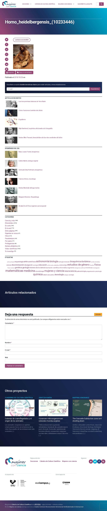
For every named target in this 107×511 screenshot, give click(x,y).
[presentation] (53, 104)
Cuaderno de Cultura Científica (19, 398)
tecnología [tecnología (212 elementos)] (59, 274)
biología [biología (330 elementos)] (54, 261)
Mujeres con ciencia (69, 461)
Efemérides (9, 223)
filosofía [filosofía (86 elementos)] (92, 265)
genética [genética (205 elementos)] (18, 267)
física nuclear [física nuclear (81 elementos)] (11, 268)
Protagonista (9, 244)
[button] (6, 39)
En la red (8, 228)
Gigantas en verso (11, 233)
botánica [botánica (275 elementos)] (86, 261)
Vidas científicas (11, 249)
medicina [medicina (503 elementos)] (29, 270)
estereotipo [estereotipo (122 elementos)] (63, 265)
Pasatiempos (10, 238)
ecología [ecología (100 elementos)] (35, 265)
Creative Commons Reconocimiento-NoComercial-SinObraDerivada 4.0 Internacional (58, 507)
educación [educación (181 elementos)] (42, 265)
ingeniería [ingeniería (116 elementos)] (71, 268)
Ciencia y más (10, 221)
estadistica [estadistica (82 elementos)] (56, 265)
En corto (8, 226)
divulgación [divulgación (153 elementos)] (28, 265)
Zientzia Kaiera (45, 398)
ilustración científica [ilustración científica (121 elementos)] (52, 268)
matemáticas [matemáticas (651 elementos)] (14, 270)
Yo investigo (9, 251)
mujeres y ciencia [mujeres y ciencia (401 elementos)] (54, 270)
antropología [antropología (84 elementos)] (10, 262)
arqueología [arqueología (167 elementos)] (19, 262)
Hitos (7, 236)
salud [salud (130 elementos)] (45, 275)
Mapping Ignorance (81, 398)
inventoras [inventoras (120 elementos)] (89, 268)
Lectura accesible (22, 40)
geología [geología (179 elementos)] (25, 267)
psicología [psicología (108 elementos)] (98, 271)
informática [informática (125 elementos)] (63, 268)
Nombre (8, 342)
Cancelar (98, 314)
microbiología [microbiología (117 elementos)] (39, 271)
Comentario (9, 323)
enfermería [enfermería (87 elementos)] (50, 265)
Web (6, 357)
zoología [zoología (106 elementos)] (71, 275)
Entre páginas (10, 231)
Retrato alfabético (11, 246)
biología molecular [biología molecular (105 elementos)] (64, 262)
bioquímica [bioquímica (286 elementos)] (75, 261)
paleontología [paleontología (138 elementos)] (81, 271)
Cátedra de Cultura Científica (50, 461)
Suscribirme (95, 89)
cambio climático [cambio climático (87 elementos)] (95, 262)
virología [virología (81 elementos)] (66, 275)
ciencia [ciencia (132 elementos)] (8, 265)
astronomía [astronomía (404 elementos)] (42, 261)
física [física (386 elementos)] (97, 264)
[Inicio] (9, 4)
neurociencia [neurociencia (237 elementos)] (70, 271)
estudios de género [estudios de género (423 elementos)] (78, 264)
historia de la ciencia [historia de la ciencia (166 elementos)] (37, 268)
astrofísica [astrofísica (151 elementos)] (32, 262)
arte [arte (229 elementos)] (26, 261)
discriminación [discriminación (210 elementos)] (18, 265)
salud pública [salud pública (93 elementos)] (50, 275)
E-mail (7, 350)
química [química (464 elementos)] (38, 274)
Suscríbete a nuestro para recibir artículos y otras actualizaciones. (36, 84)
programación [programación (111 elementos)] (90, 271)
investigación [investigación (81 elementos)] (96, 268)
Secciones (34, 461)
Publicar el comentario (15, 366)
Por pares (8, 241)
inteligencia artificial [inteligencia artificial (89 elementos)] (79, 268)
